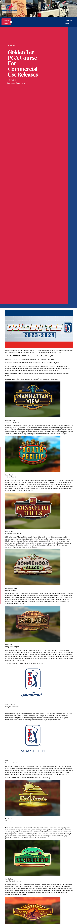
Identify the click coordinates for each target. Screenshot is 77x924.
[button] (11, 22)
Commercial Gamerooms (16, 83)
